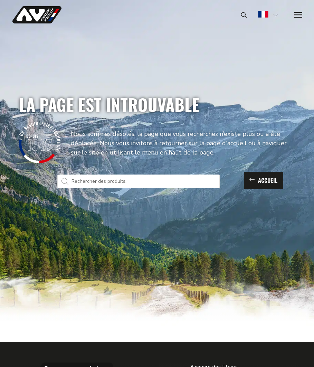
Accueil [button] (263, 180)
